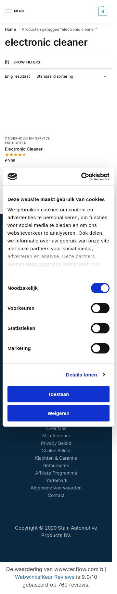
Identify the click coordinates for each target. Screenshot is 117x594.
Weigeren (58, 413)
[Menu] (14, 11)
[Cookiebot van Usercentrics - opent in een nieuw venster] (83, 177)
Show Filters (22, 62)
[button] (102, 11)
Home (10, 29)
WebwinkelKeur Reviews (44, 577)
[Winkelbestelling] (71, 76)
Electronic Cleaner (24, 148)
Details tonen (81, 374)
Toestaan (58, 394)
